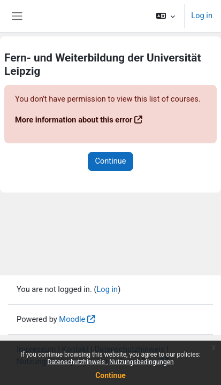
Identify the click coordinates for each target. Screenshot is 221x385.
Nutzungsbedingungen (141, 362)
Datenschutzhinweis (76, 362)
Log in (201, 15)
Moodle (72, 319)
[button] (165, 16)
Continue (110, 375)
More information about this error (73, 120)
